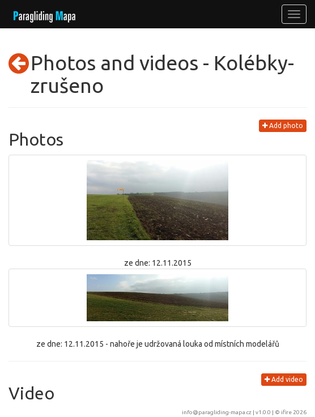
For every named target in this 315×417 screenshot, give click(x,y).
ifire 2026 (294, 412)
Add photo (282, 125)
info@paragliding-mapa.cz (217, 412)
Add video (284, 379)
